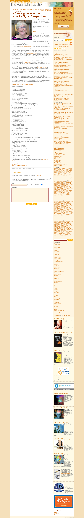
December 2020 (57, 182)
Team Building (57, 298)
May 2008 (63, 233)
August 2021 (70, 179)
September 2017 (59, 195)
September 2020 (59, 183)
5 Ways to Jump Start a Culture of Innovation (63, 63)
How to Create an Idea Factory (60, 82)
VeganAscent (57, 162)
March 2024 (56, 169)
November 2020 (64, 182)
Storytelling (56, 295)
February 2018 (59, 193)
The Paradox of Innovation (59, 55)
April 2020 (68, 184)
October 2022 (59, 174)
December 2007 (63, 234)
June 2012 (58, 216)
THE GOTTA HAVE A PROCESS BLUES (22, 84)
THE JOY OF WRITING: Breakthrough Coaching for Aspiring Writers (62, 109)
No (43, 184)
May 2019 (63, 188)
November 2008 (64, 231)
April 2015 (68, 205)
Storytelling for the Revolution (63, 332)
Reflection (56, 289)
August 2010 (66, 224)
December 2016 (57, 199)
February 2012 (59, 218)
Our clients (14, 164)
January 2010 (66, 226)
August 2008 (66, 232)
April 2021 (70, 180)
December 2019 (57, 186)
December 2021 (59, 178)
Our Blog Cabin (59, 438)
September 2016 (59, 200)
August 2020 (66, 183)
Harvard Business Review (60, 164)
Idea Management (57, 274)
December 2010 (57, 223)
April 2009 (68, 229)
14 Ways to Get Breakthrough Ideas (61, 81)
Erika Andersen (58, 158)
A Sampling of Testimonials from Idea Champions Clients (61, 122)
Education (56, 264)
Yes (39, 184)
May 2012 (63, 216)
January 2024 (69, 169)
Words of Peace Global (60, 155)
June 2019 (58, 188)
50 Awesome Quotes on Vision (60, 84)
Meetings (56, 282)
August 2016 (66, 200)
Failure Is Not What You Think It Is (61, 66)
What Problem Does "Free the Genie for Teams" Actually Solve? (62, 117)
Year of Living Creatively (59, 310)
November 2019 (64, 186)
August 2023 (66, 171)
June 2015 (58, 205)
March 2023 (68, 172)
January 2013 (69, 213)
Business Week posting (26, 46)
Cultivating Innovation (61, 422)
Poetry (55, 283)
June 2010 (58, 225)
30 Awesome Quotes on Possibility (61, 111)
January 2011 (66, 222)
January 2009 (66, 230)
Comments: (14, 187)
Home (12, 1)
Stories (55, 293)
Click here (65, 319)
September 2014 (59, 208)
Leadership (56, 278)
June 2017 (58, 196)
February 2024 (62, 169)
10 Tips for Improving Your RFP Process (62, 65)
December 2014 (57, 207)
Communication (57, 253)
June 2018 (58, 192)
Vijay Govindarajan (42, 67)
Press (55, 286)
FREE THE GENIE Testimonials (60, 128)
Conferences (56, 254)
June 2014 (58, 209)
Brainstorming (57, 247)
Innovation (56, 275)
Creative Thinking (57, 258)
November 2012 (64, 214)
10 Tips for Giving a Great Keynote (61, 96)
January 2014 (66, 210)
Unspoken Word (58, 151)
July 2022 (58, 175)
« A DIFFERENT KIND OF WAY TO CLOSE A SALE (24, 9)
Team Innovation (59, 453)
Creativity (56, 260)
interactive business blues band (69, 484)
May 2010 (63, 225)
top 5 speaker (57, 378)
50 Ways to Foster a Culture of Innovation (62, 68)
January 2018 (66, 193)
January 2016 (66, 202)
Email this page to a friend (63, 46)
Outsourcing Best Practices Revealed (61, 69)
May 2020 (63, 184)
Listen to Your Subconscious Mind (61, 72)
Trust (55, 300)
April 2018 (68, 192)
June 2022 (63, 175)
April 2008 (68, 233)
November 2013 (64, 211)
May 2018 (63, 192)
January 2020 (66, 185)
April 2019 (68, 188)
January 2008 (57, 234)
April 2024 (70, 168)
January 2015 (66, 206)
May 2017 (63, 196)
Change (55, 250)
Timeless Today (58, 153)
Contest (55, 255)
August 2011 (66, 220)
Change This (57, 161)
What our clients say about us (19, 165)
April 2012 (68, 216)
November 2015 (64, 203)
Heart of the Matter (59, 149)
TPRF (55, 296)
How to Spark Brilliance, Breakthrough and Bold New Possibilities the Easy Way (63, 143)
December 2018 (57, 190)
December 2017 (57, 194)
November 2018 (64, 190)
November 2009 (64, 227)
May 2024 (65, 168)
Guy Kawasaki (57, 160)
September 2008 (59, 232)
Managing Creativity (58, 281)
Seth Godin (57, 157)
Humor (55, 272)
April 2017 (68, 196)
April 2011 (68, 221)
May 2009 (63, 229)
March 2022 (58, 176)
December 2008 (57, 231)
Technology (56, 299)
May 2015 (63, 205)
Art (54, 243)
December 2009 (57, 227)
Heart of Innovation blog (67, 440)
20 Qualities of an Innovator (59, 70)
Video (55, 305)
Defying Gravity (58, 165)
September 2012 (59, 215)
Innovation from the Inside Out (60, 61)
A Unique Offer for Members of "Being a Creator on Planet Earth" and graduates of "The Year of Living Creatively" (62, 134)
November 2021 (67, 178)
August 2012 (66, 215)
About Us (18, 1)
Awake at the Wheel (65, 473)
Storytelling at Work (59, 148)
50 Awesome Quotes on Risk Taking (61, 98)
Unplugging (56, 302)
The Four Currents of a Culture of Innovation (63, 59)
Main (36, 9)
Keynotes (56, 276)
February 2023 (57, 173)
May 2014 (63, 209)
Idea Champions (16, 163)
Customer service (57, 262)
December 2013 (57, 211)
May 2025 (56, 168)
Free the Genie (57, 267)
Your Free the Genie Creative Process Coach (63, 145)
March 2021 (56, 181)
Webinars (56, 306)
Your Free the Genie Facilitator (60, 132)
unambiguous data (32, 53)
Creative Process (57, 257)
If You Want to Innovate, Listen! (60, 90)
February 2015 (59, 206)
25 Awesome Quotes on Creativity (61, 54)
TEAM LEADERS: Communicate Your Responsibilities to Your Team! (62, 114)
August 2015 (66, 204)
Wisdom (55, 307)
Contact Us (25, 1)
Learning (55, 279)
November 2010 (64, 223)
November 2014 (64, 207)
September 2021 (63, 179)
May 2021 (65, 180)
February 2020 (59, 185)
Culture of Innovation (58, 261)
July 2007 (64, 235)
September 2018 (59, 191)
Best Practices (57, 244)
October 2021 (57, 179)
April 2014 (68, 209)
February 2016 (59, 202)
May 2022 (68, 175)
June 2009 (58, 229)
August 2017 (66, 195)
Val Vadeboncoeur (57, 303)
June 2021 (60, 180)
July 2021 (56, 180)
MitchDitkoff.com (59, 318)
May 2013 (66, 212)
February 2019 (59, 189)
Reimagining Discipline (58, 139)
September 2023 (59, 171)
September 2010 (59, 224)
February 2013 (62, 213)
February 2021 (62, 181)
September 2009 (59, 228)
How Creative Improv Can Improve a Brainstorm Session (61, 138)
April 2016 (68, 201)
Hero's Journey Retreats (59, 271)
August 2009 (66, 228)
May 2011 (63, 221)
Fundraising (56, 268)
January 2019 (66, 189)
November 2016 (64, 199)
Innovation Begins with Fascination (61, 76)
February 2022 (65, 176)
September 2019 (59, 187)
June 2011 (58, 221)
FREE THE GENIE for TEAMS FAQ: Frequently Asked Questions (61, 119)
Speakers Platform (59, 156)
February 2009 (59, 230)
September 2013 (59, 212)
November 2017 (64, 194)
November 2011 (64, 219)
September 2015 (59, 204)
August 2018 (66, 191)
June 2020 (58, 184)
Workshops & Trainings (61, 393)
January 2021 (69, 181)
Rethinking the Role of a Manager (61, 62)
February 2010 (59, 226)
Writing (55, 309)
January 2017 (66, 198)
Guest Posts (56, 269)
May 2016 (63, 201)
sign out (39, 175)
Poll (54, 285)
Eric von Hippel (28, 62)
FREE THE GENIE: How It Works (61, 141)
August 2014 (66, 208)
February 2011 (59, 222)
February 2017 (59, 198)
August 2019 (66, 187)
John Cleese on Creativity (59, 80)
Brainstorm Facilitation (61, 408)
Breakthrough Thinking (58, 248)
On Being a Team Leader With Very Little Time (63, 112)
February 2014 (59, 210)
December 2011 (57, 219)
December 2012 (57, 214)
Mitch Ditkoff (57, 315)
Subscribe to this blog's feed (63, 44)
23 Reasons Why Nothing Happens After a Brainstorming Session (62, 58)
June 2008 (58, 233)
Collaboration (56, 251)
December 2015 (57, 203)
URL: (13, 183)
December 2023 (57, 170)
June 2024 (61, 168)
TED (55, 152)
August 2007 (59, 235)
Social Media (56, 292)
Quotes (55, 288)
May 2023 (58, 172)
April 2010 (68, 225)
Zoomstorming (57, 312)
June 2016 (58, 201)
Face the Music (57, 265)
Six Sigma (56, 291)
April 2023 (63, 172)
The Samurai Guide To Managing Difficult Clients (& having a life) (62, 104)
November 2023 (64, 170)
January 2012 (66, 218)
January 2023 (63, 173)
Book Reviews (57, 246)
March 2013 (56, 213)
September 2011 (59, 220)
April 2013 (70, 212)
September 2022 (66, 174)
